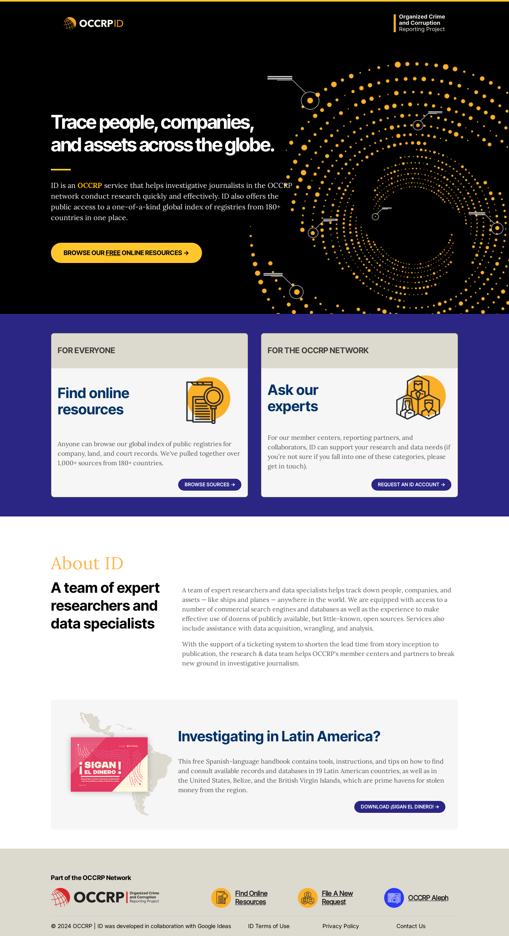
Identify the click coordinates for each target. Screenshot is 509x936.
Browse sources (210, 484)
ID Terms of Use (268, 925)
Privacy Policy (340, 925)
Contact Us (410, 925)
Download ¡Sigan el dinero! (400, 807)
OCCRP (90, 185)
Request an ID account (411, 484)
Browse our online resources (126, 253)
